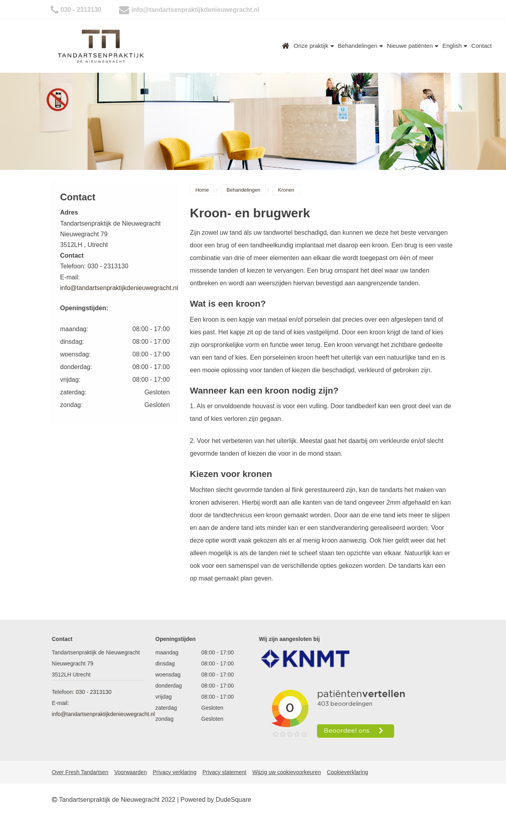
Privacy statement (224, 772)
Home (286, 46)
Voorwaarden (130, 772)
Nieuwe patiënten (412, 45)
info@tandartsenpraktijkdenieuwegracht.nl (195, 9)
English (454, 45)
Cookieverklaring (347, 772)
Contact (481, 45)
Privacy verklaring (174, 772)
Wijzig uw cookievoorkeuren (286, 772)
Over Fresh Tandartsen (80, 772)
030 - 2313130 (80, 9)
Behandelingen (360, 45)
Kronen (286, 190)
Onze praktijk (314, 45)
